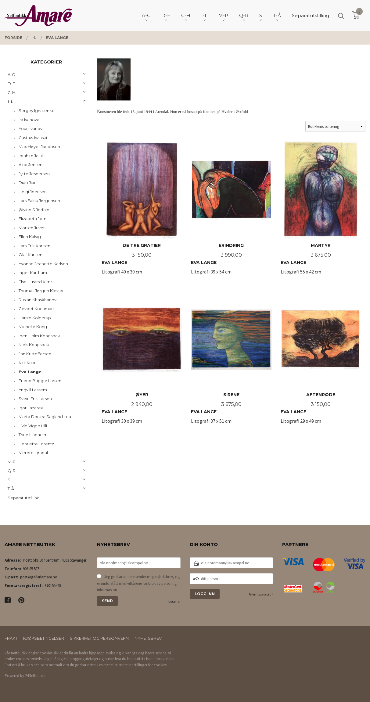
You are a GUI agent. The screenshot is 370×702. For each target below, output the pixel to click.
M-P (12, 461)
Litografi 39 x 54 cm (231, 211)
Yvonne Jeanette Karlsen (43, 263)
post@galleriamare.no (38, 577)
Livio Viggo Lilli (33, 425)
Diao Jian (28, 182)
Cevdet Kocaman (36, 308)
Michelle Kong (33, 326)
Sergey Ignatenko (37, 110)
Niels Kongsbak (34, 344)
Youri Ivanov (30, 128)
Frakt (11, 638)
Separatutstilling (24, 497)
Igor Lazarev (31, 407)
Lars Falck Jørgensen (39, 200)
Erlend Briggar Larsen (40, 380)
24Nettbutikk (35, 675)
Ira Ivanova (29, 119)
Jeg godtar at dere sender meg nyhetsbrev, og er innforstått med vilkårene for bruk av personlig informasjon (138, 583)
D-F (11, 83)
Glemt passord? (261, 594)
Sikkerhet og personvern (99, 638)
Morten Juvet (32, 227)
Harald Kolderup (35, 317)
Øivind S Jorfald (34, 209)
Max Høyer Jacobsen (39, 146)
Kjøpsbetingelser (43, 638)
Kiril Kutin (28, 362)
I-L (10, 101)
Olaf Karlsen (30, 254)
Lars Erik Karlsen (34, 245)
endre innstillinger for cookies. (142, 665)
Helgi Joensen (33, 191)
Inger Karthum (33, 272)
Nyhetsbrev (148, 638)
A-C (11, 74)
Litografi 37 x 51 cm (231, 361)
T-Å (11, 488)
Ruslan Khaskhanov (37, 299)
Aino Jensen (30, 164)
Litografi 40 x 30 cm (142, 211)
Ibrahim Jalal (31, 155)
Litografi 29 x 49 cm (321, 361)
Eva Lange (30, 371)
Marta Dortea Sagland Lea (45, 416)
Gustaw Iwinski (33, 137)
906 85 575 (31, 568)
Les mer (174, 601)
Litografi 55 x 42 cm (321, 211)
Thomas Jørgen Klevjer (41, 290)
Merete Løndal (33, 452)
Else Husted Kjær (35, 281)
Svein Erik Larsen (35, 398)
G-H (11, 92)
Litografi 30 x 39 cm (142, 361)
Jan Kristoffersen (35, 353)
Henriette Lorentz (36, 443)
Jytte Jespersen (34, 173)
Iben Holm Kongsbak (39, 335)
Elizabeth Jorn (32, 218)
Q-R (12, 470)
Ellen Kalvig (30, 236)
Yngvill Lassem (33, 389)
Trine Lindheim (33, 434)
